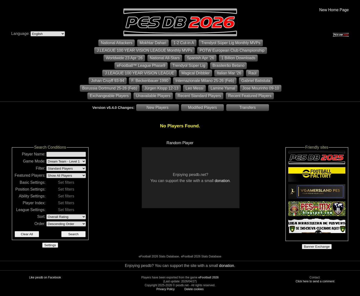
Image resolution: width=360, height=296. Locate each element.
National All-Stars (165, 58)
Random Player (179, 143)
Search (73, 234)
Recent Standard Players (199, 96)
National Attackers (116, 43)
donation (222, 181)
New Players (157, 107)
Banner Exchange (317, 246)
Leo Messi (194, 88)
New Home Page (334, 10)
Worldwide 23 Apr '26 (124, 58)
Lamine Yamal (223, 88)
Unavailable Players (153, 96)
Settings (50, 245)
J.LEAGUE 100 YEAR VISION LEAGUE (139, 73)
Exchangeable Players (109, 96)
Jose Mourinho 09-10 (260, 88)
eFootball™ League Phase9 (141, 65)
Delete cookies (194, 289)
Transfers (247, 107)
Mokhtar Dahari (153, 43)
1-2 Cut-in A (184, 43)
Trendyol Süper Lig (189, 65)
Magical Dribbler (195, 73)
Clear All (27, 234)
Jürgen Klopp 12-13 (161, 88)
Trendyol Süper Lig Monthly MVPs (230, 43)
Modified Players (202, 107)
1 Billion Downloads (238, 58)
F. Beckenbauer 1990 (149, 81)
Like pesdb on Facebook (45, 277)
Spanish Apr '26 (200, 58)
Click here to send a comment (315, 281)
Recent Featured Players (249, 96)
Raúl (252, 73)
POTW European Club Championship (232, 50)
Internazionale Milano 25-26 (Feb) (204, 81)
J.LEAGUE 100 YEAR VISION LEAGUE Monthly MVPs (144, 50)
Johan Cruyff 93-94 (107, 81)
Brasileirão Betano (229, 65)
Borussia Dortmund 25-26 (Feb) (109, 88)
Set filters (66, 182)
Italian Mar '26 (229, 73)
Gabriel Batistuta (255, 81)
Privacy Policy (165, 289)
